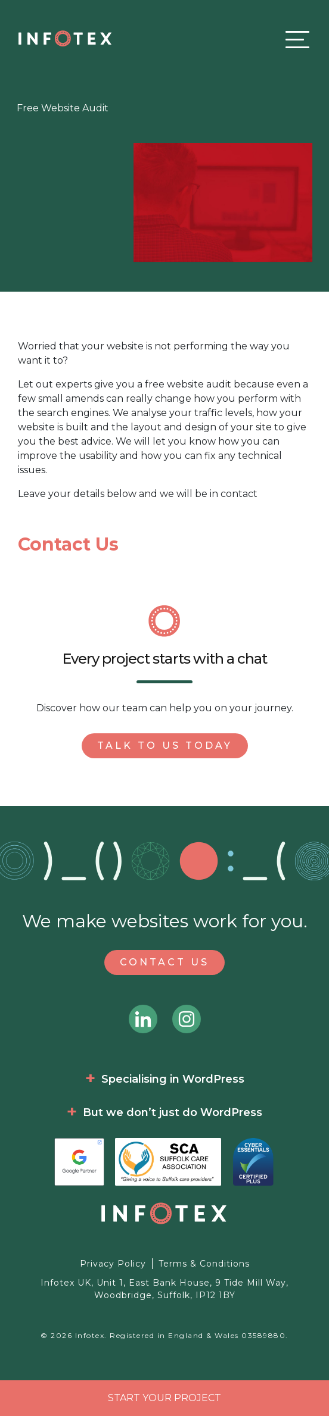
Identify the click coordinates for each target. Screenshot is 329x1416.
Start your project (164, 1398)
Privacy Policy (113, 1263)
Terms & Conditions (204, 1263)
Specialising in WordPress (172, 1079)
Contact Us (164, 962)
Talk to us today (164, 745)
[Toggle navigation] (294, 39)
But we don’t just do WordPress (172, 1112)
